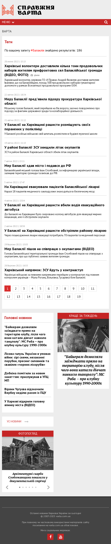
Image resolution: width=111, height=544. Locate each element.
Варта (6, 31)
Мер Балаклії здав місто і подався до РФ (37, 165)
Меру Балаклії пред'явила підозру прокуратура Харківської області (53, 101)
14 (28, 297)
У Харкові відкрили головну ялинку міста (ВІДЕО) (24, 403)
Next (48, 487)
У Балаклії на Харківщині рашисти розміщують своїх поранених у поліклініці (47, 126)
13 (18, 297)
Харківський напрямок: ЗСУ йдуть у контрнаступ (43, 270)
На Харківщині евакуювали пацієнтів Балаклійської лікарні (51, 186)
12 (8, 297)
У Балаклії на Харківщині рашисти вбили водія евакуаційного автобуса (54, 207)
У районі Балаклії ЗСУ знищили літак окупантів (42, 147)
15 (38, 297)
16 (48, 297)
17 (59, 297)
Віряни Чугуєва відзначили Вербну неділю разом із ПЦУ (25, 391)
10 (82, 288)
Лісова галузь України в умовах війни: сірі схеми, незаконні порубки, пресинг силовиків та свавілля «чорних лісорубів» (27, 359)
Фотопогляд (27, 433)
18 (69, 297)
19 (79, 297)
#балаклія (37, 50)
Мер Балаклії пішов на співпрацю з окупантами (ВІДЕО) (49, 248)
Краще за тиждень (83, 316)
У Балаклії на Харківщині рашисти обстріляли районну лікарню (55, 230)
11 (93, 288)
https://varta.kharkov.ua (28, 12)
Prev (7, 487)
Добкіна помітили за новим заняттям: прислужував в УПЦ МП (26, 376)
